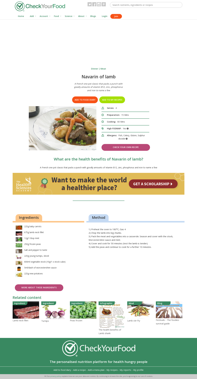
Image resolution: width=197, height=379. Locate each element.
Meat (103, 68)
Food (56, 16)
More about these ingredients (39, 287)
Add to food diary (85, 99)
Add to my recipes (112, 99)
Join (116, 16)
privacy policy (56, 376)
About (81, 16)
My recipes (112, 369)
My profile (138, 369)
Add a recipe (79, 369)
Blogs (93, 16)
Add (32, 16)
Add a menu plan (96, 369)
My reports (125, 369)
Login (104, 16)
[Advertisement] (99, 41)
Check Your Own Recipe (126, 147)
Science (68, 16)
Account (44, 16)
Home (21, 16)
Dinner (94, 68)
